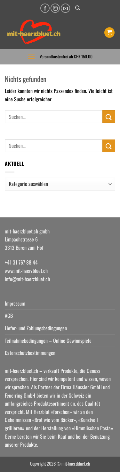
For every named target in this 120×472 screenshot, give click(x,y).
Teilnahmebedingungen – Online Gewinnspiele (48, 340)
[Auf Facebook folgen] (45, 8)
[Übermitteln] (108, 116)
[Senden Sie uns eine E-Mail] (65, 8)
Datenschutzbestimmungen (30, 353)
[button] (109, 32)
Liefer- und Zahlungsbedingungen (36, 328)
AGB (9, 315)
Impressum (15, 303)
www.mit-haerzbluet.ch (26, 270)
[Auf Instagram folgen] (55, 8)
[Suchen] (77, 8)
